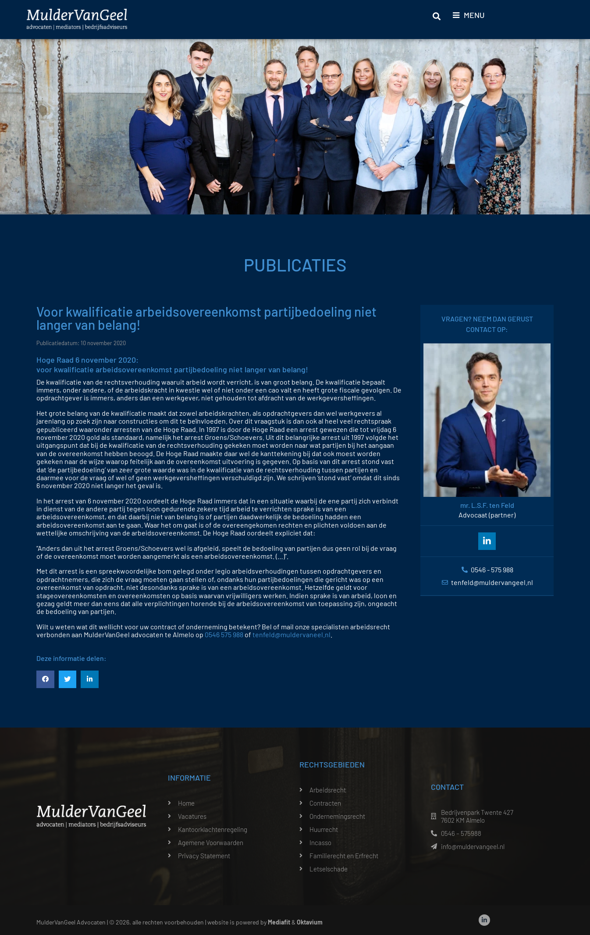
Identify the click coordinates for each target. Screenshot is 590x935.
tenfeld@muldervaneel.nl (291, 634)
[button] (45, 680)
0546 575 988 (224, 634)
